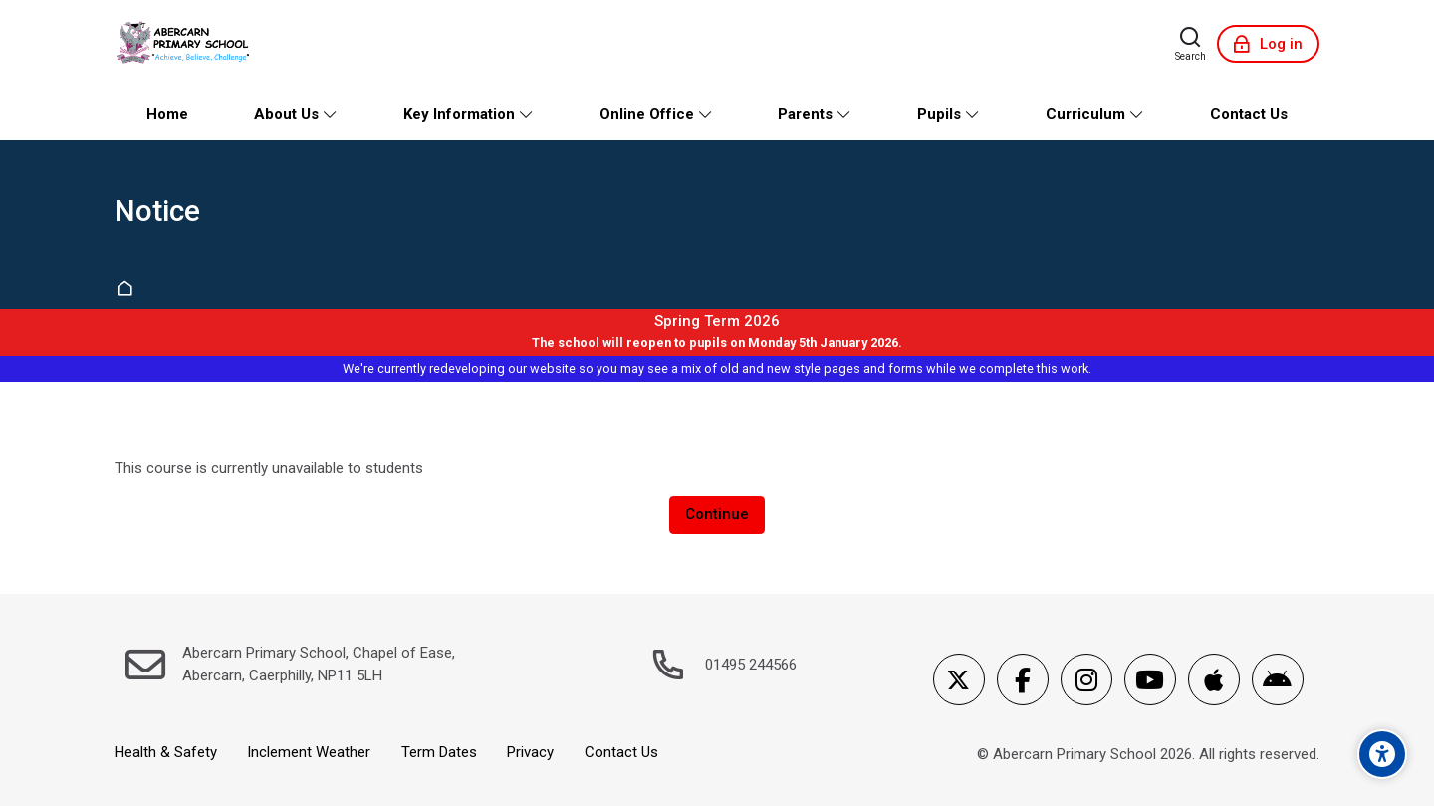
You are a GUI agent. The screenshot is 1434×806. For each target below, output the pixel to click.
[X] (959, 679)
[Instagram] (1086, 679)
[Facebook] (1023, 679)
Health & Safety (166, 752)
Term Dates (439, 752)
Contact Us (621, 752)
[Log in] (1268, 44)
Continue (717, 514)
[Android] (1278, 679)
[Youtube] (1150, 679)
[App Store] (1214, 679)
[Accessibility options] (1382, 754)
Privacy (530, 752)
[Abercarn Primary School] (185, 44)
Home (128, 289)
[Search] (1190, 44)
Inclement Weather (308, 752)
